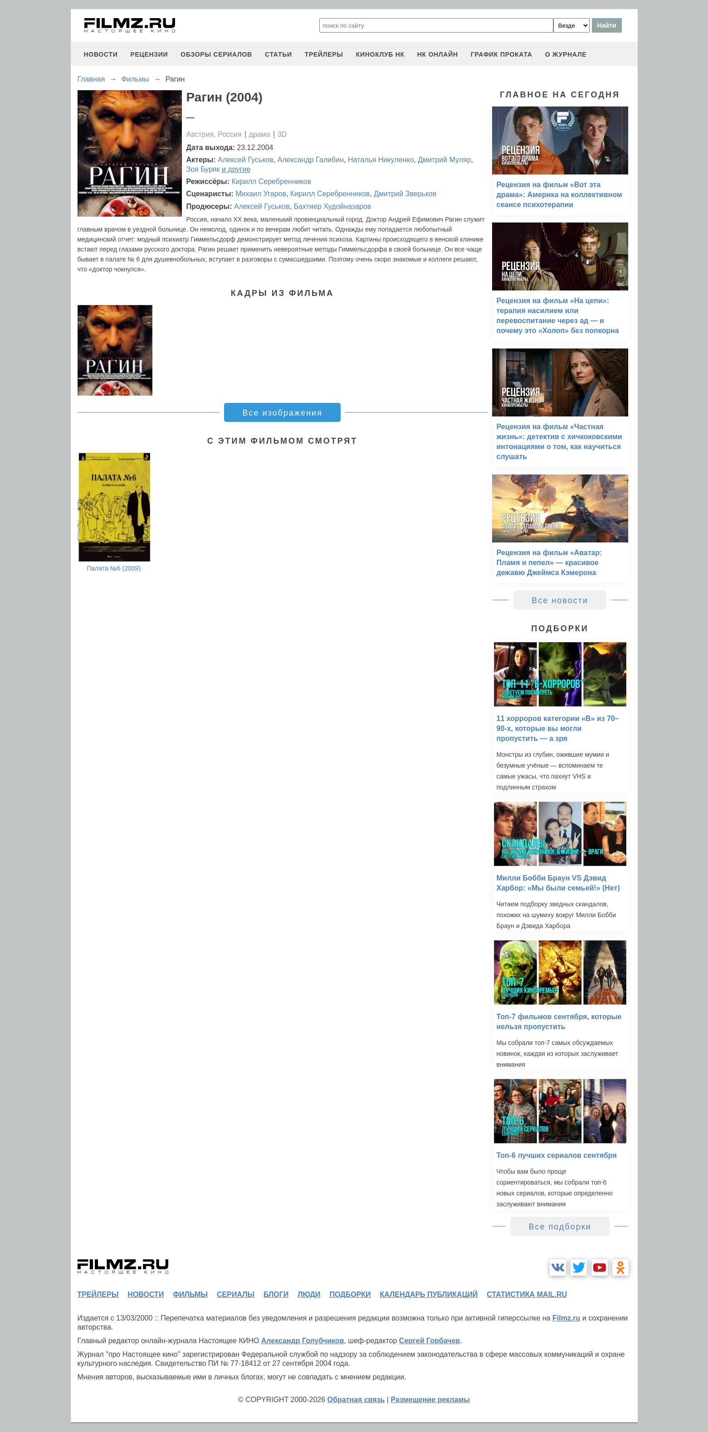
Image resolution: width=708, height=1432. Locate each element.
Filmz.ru (566, 1318)
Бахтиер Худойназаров (332, 206)
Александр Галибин (311, 160)
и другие (236, 169)
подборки (350, 1294)
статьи (278, 54)
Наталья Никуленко (381, 160)
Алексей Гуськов (245, 160)
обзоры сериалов (216, 54)
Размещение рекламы (430, 1399)
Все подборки (559, 1226)
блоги (276, 1294)
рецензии (149, 54)
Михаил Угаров (260, 194)
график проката (501, 54)
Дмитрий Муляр (444, 160)
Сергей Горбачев (429, 1341)
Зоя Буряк (203, 169)
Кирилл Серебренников (271, 181)
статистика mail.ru (527, 1294)
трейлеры (324, 54)
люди (309, 1294)
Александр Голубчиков (302, 1341)
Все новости (560, 600)
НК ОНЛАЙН (437, 54)
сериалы (235, 1294)
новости (101, 54)
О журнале (566, 54)
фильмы (190, 1294)
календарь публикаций (429, 1294)
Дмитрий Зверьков (405, 194)
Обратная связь (356, 1399)
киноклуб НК (380, 54)
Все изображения (282, 412)
